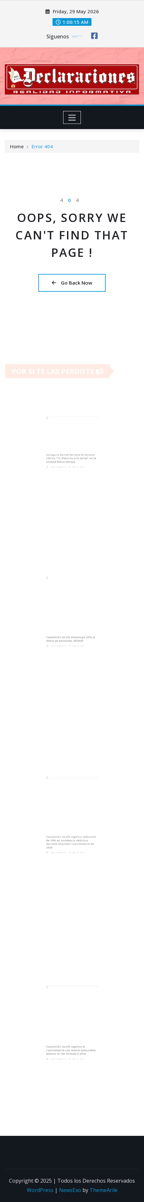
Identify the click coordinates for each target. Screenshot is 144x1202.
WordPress (40, 1190)
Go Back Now (72, 282)
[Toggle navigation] (72, 117)
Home (17, 148)
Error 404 (42, 148)
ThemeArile (104, 1190)
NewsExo (70, 1190)
